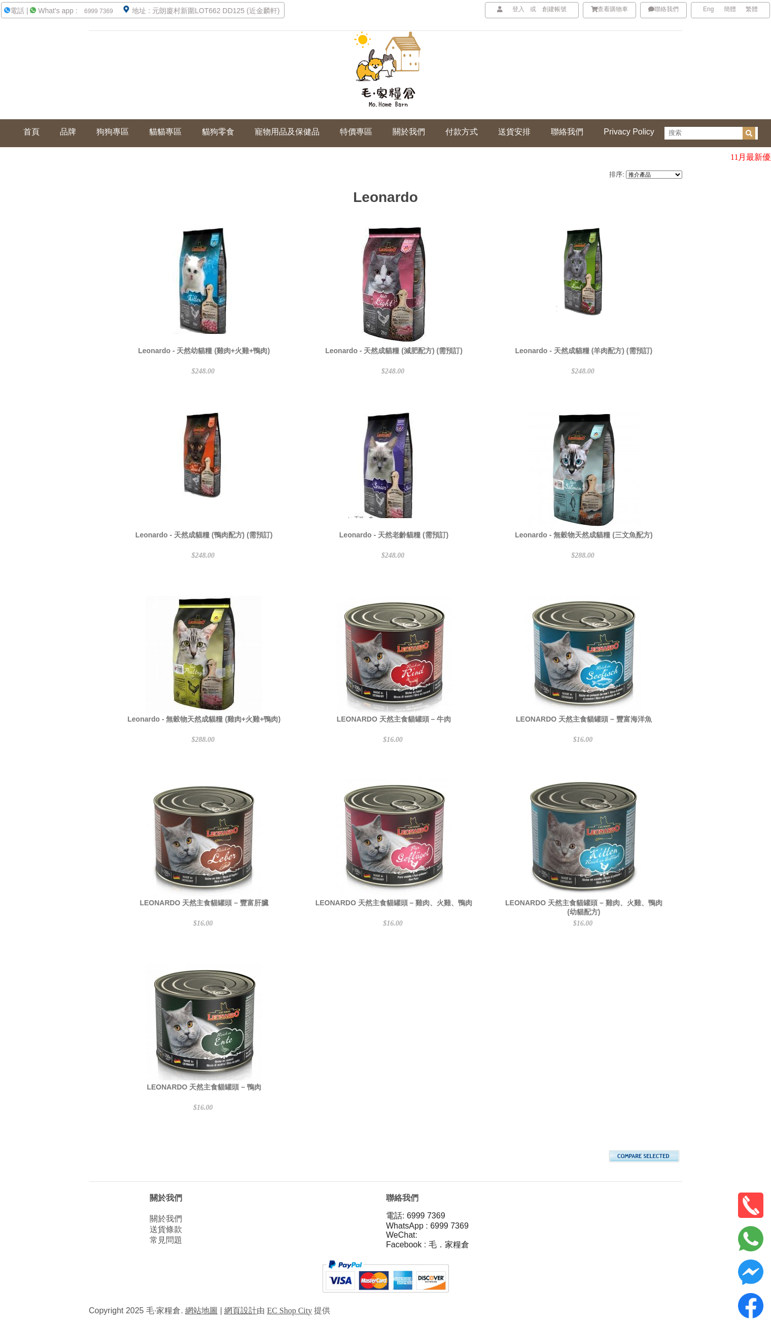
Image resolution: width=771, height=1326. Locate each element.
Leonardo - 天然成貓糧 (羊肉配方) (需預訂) (584, 351)
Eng (708, 9)
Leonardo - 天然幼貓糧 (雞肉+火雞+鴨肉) (204, 351)
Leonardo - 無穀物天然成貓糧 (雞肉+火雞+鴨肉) (204, 719)
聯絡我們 (663, 9)
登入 (518, 9)
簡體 (730, 9)
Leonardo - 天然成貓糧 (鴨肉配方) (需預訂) (204, 535)
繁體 (752, 9)
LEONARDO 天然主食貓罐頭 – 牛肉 (394, 719)
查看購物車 (609, 9)
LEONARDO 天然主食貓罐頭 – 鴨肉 (204, 1087)
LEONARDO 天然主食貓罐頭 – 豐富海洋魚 (584, 719)
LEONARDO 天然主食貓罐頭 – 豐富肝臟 (203, 903)
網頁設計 (240, 1310)
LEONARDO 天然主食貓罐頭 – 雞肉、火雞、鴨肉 (394, 903)
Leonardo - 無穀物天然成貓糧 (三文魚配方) (583, 535)
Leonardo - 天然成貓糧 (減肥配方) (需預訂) (394, 351)
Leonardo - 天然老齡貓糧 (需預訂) (393, 535)
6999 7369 (98, 11)
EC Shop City (289, 1310)
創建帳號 (554, 9)
